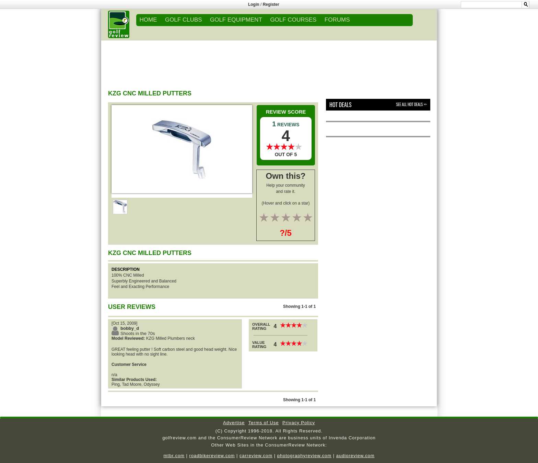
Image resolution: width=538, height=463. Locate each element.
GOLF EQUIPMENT (236, 19)
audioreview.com (355, 455)
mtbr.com (173, 455)
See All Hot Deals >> (411, 104)
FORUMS (337, 19)
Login (253, 4)
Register (271, 4)
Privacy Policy (298, 422)
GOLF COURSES (293, 19)
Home (148, 19)
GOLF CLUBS (183, 19)
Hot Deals (340, 105)
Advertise (234, 422)
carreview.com (255, 455)
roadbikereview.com (212, 455)
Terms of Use (263, 422)
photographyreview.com (304, 455)
